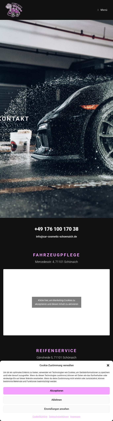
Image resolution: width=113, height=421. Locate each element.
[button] (108, 365)
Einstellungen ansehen (56, 408)
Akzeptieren (56, 390)
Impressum (75, 416)
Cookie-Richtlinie (40, 416)
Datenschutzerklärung (59, 416)
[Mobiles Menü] (102, 9)
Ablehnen (56, 399)
